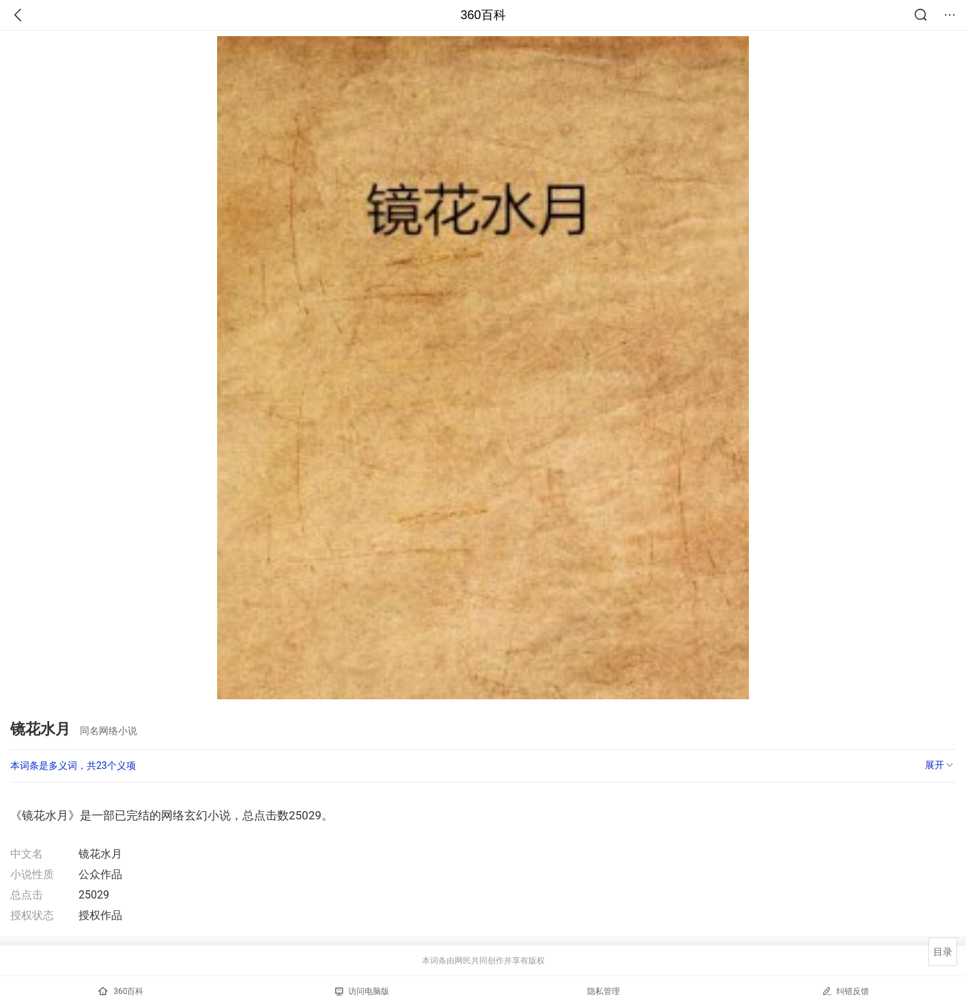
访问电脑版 (362, 991)
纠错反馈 (845, 991)
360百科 (482, 15)
